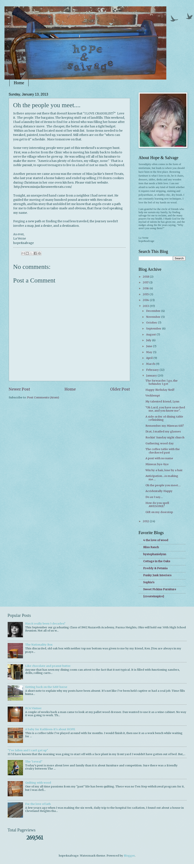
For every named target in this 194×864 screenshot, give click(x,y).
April (149, 358)
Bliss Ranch (151, 547)
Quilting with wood (38, 782)
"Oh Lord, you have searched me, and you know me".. (165, 409)
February (153, 370)
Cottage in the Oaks (156, 561)
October (152, 322)
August (151, 334)
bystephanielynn (154, 554)
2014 (146, 300)
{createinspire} (153, 596)
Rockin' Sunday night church (164, 437)
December (153, 311)
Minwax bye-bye (157, 464)
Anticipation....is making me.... (161, 477)
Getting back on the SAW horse (46, 687)
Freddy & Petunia (155, 568)
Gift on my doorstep (159, 512)
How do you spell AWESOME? (157, 504)
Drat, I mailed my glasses (163, 431)
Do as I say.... (154, 497)
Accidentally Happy (158, 491)
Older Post (120, 389)
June (149, 346)
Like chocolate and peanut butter (48, 666)
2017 (146, 282)
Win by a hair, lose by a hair (164, 470)
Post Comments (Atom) (43, 397)
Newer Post (19, 389)
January (152, 375)
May (149, 352)
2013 (146, 306)
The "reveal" (33, 761)
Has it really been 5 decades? (45, 623)
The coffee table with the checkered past (162, 450)
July (149, 340)
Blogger (129, 855)
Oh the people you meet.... (163, 485)
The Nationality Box (39, 644)
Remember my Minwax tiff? (164, 426)
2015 (146, 294)
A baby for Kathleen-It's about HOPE (50, 729)
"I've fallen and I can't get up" (28, 750)
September (154, 328)
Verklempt (152, 395)
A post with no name (159, 458)
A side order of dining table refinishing (164, 418)
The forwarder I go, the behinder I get (161, 382)
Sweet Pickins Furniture (159, 589)
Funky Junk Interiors (157, 575)
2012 (146, 521)
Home (19, 82)
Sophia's (148, 582)
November (153, 317)
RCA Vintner (33, 708)
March (151, 364)
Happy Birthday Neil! (159, 390)
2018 (146, 276)
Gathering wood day (159, 443)
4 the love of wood (155, 540)
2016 (146, 288)
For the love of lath (38, 804)
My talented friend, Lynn (162, 401)
